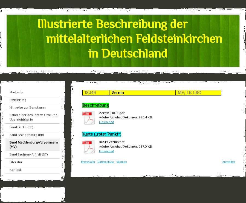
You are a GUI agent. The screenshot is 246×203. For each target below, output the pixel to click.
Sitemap (121, 161)
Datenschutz (105, 161)
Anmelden (228, 161)
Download (106, 122)
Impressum (88, 161)
